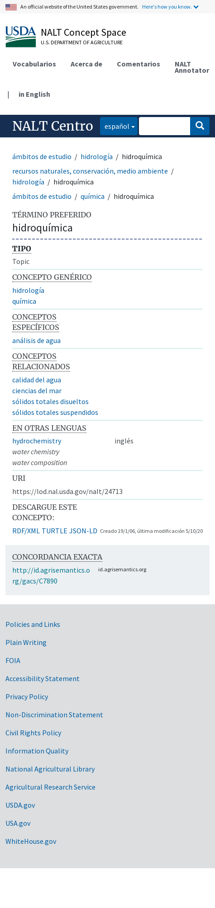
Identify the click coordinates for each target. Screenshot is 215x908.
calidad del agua (36, 379)
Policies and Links (32, 624)
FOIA (12, 660)
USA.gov (17, 823)
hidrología (97, 156)
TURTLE (54, 530)
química (93, 196)
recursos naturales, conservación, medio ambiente (90, 170)
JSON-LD (83, 530)
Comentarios (138, 63)
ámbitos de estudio (42, 156)
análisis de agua (36, 340)
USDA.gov (20, 804)
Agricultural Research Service (50, 786)
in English (34, 94)
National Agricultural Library (50, 768)
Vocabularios (34, 63)
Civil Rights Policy (33, 732)
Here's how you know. (167, 6)
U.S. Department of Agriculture (82, 42)
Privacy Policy (26, 696)
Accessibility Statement (42, 678)
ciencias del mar (37, 390)
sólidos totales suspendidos (55, 412)
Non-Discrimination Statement (54, 714)
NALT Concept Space (83, 32)
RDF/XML (26, 530)
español (114, 125)
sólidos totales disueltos (50, 401)
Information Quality (36, 750)
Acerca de (86, 63)
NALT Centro (52, 126)
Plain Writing (26, 642)
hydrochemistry (36, 440)
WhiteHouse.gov (30, 841)
